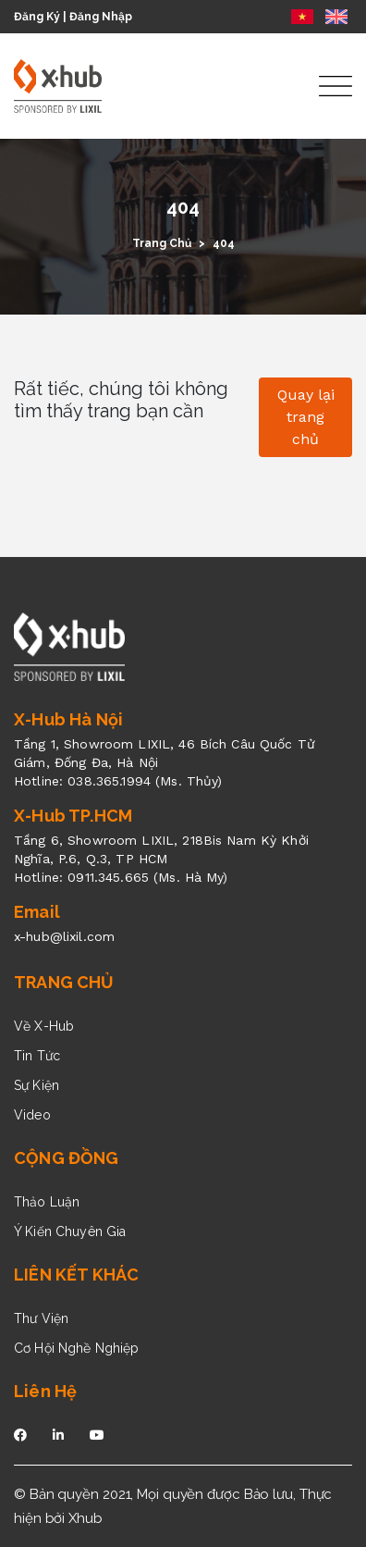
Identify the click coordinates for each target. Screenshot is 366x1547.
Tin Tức (37, 1055)
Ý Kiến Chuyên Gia (70, 1231)
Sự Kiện (36, 1085)
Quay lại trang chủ (306, 417)
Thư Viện (41, 1318)
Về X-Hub (44, 1026)
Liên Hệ (45, 1391)
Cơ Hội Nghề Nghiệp (77, 1348)
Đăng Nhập (100, 16)
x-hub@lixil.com (64, 936)
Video (32, 1115)
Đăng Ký (37, 16)
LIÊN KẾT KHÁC (76, 1274)
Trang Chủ (161, 243)
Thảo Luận (46, 1201)
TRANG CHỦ (64, 982)
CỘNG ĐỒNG (66, 1158)
